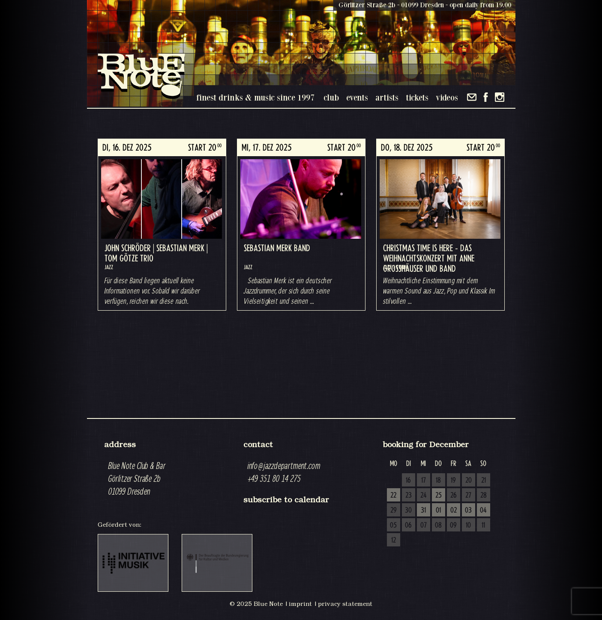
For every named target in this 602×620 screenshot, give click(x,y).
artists (386, 97)
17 (423, 480)
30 (408, 510)
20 (468, 480)
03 (468, 510)
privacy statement (345, 603)
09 (453, 525)
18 (438, 480)
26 (453, 495)
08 (438, 525)
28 (483, 495)
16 (408, 480)
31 (423, 510)
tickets (417, 97)
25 (438, 495)
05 (393, 525)
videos (447, 97)
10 (468, 525)
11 (483, 525)
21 (483, 480)
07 (423, 525)
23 (408, 495)
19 (453, 480)
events (357, 97)
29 (393, 510)
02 (453, 510)
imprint (300, 603)
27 (468, 495)
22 (393, 495)
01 (438, 510)
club (331, 97)
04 (483, 510)
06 (408, 525)
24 (423, 495)
